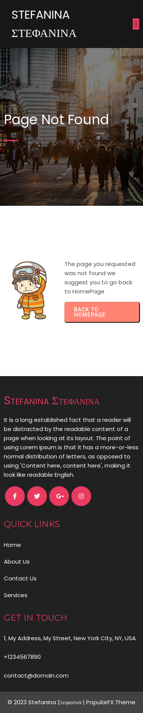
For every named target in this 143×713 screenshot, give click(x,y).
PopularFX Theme (110, 702)
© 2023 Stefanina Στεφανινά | (47, 702)
